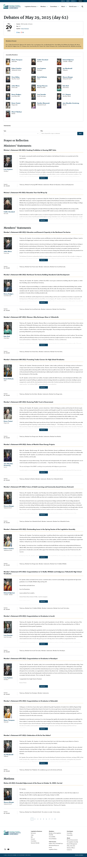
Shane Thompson (25, 28)
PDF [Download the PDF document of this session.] (23, 32)
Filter (42, 131)
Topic (5, 131)
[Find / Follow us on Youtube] (8, 849)
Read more (43, 177)
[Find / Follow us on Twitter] (5, 849)
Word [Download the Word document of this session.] (19, 32)
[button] (31, 6)
